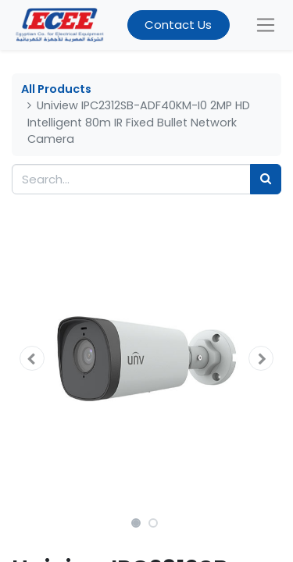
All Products (56, 89)
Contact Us (178, 24)
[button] (32, 358)
